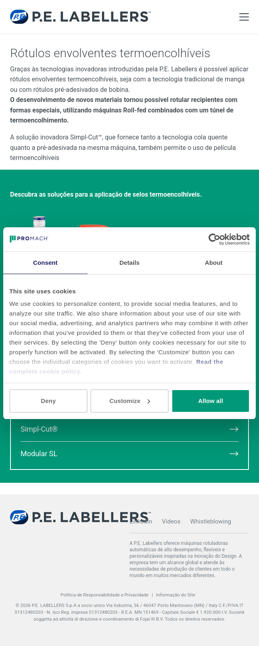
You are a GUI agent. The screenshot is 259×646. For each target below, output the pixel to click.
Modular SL (129, 453)
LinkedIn (141, 521)
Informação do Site (175, 595)
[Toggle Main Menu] (244, 17)
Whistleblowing (210, 521)
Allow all (210, 400)
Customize (129, 400)
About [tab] (214, 262)
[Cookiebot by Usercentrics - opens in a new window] (214, 239)
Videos (171, 521)
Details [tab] (129, 262)
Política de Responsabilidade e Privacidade (104, 595)
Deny (48, 400)
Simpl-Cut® (129, 429)
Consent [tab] (45, 262)
